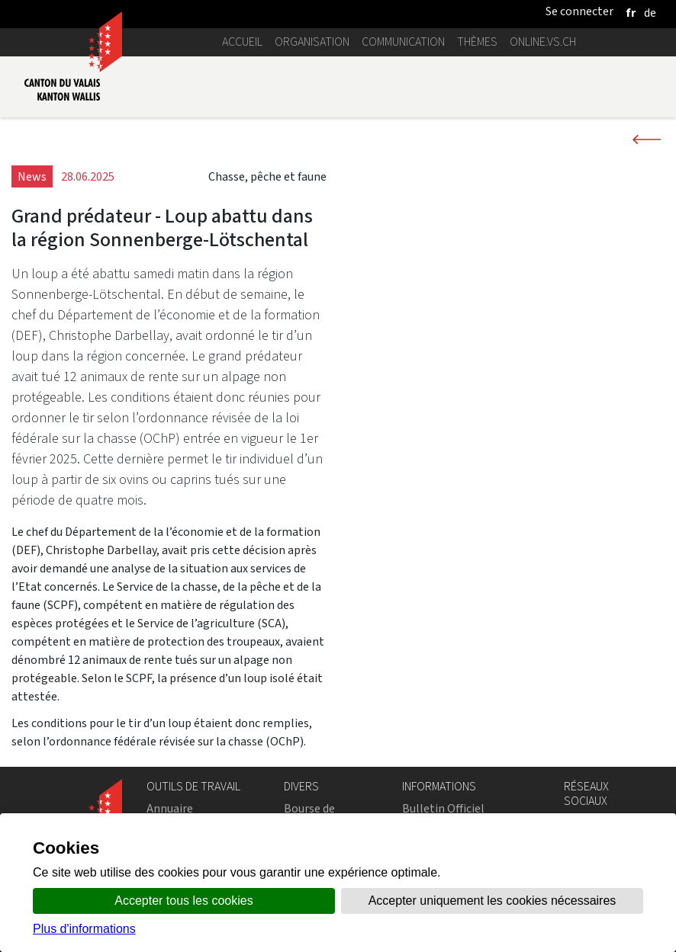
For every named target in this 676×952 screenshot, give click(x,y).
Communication (403, 42)
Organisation (312, 42)
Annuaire (169, 808)
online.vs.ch (543, 42)
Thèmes (477, 42)
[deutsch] (650, 13)
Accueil (242, 42)
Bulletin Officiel (443, 808)
